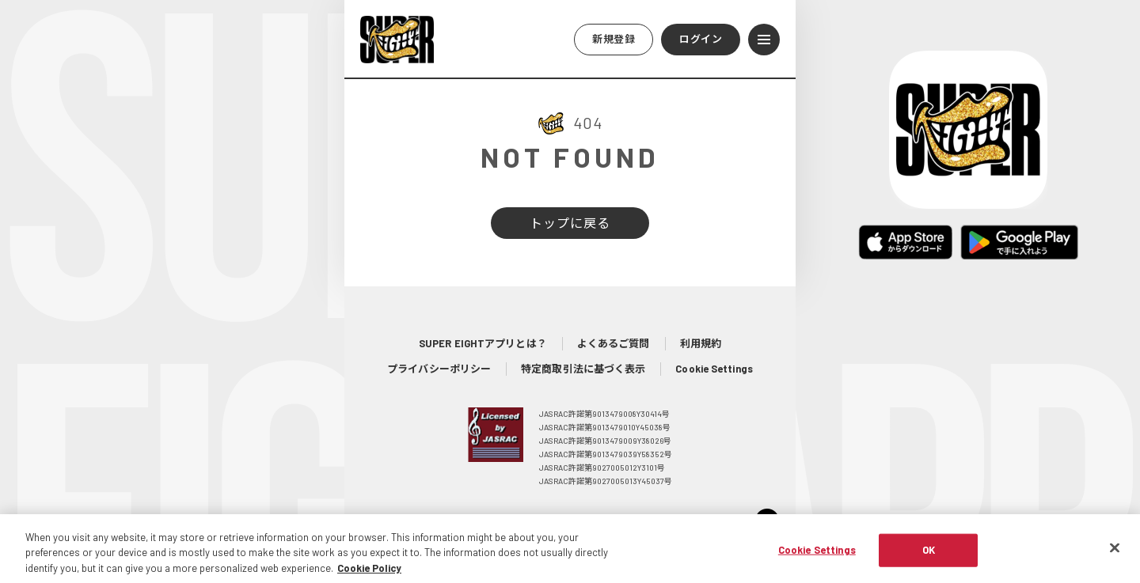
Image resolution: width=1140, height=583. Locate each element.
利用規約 (700, 343)
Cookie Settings (714, 368)
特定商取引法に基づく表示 (583, 368)
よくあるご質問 (613, 343)
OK (928, 557)
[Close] (1114, 555)
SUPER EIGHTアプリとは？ (483, 343)
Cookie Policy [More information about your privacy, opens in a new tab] (369, 575)
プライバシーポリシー (439, 368)
